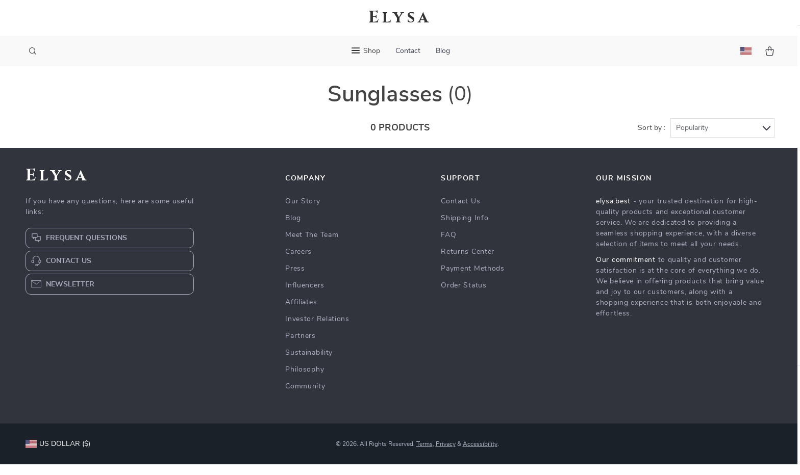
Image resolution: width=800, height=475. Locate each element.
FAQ (448, 245)
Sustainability (309, 363)
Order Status (463, 296)
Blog (443, 51)
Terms (424, 455)
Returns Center (467, 262)
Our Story (302, 212)
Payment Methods (473, 279)
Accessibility (480, 455)
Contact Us (460, 212)
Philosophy (304, 380)
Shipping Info (464, 228)
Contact (407, 51)
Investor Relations (317, 329)
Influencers (304, 296)
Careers (298, 262)
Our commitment (626, 270)
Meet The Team (311, 245)
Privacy (446, 455)
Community (305, 397)
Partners (300, 346)
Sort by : (651, 138)
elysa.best (613, 212)
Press (295, 279)
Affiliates (301, 312)
